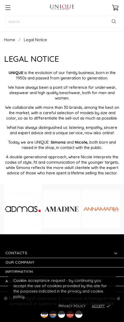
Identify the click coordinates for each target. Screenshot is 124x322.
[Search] (62, 21)
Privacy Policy (72, 306)
